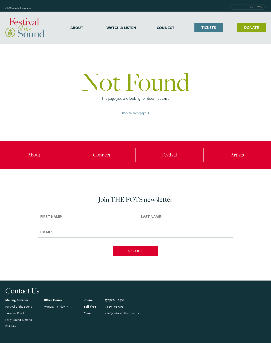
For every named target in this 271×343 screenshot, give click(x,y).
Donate (251, 27)
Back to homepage (134, 113)
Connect (165, 27)
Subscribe (135, 250)
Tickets (208, 27)
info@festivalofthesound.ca (18, 7)
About (76, 27)
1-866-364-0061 (114, 306)
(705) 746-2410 (114, 300)
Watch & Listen (121, 27)
